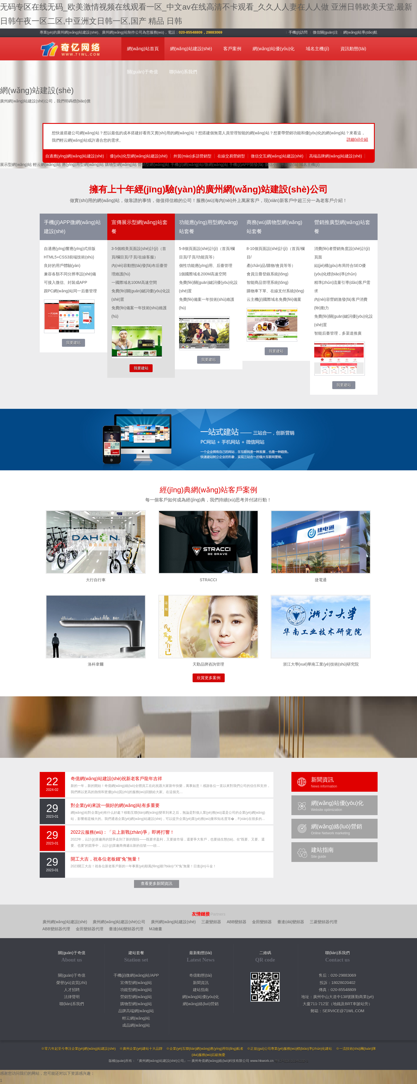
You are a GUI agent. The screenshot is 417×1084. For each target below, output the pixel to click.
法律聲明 (72, 997)
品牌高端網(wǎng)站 (136, 1011)
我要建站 (73, 343)
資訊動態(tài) (353, 48)
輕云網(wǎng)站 (47, 164)
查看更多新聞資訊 (156, 883)
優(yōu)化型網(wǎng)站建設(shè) (139, 156)
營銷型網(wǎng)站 (154, 164)
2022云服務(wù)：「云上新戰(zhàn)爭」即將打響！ (122, 832)
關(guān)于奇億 (142, 71)
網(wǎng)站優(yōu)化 (274, 48)
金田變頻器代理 (89, 929)
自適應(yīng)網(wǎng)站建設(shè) (74, 156)
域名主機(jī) (317, 48)
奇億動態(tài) (200, 975)
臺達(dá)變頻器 (290, 922)
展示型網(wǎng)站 (16, 164)
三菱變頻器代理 (323, 922)
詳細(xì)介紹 (357, 139)
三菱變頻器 (211, 922)
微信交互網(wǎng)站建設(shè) (277, 156)
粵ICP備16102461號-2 (291, 1061)
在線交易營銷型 (231, 156)
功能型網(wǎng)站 (136, 990)
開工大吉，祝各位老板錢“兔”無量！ (106, 859)
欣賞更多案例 (208, 677)
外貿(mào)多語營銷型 (192, 156)
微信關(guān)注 (326, 32)
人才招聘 (72, 990)
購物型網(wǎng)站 (121, 164)
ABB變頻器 (236, 922)
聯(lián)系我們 (183, 71)
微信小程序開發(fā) (281, 164)
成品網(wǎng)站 (136, 1025)
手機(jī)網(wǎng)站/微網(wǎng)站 (199, 164)
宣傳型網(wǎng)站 (136, 982)
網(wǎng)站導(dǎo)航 (360, 32)
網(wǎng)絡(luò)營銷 (200, 1004)
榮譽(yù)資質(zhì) (71, 982)
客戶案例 (232, 48)
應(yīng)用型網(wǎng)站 (83, 164)
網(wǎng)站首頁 (143, 48)
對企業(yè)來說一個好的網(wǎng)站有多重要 (115, 805)
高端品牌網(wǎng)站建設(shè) (335, 156)
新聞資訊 (201, 982)
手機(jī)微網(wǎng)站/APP (136, 975)
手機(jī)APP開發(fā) (246, 164)
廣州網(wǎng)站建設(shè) (65, 922)
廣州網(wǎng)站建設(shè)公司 (119, 922)
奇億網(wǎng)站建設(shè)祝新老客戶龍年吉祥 (116, 778)
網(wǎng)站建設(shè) (191, 48)
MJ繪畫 (155, 929)
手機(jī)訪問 (299, 32)
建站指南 (201, 990)
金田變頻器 (262, 922)
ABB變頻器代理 (56, 929)
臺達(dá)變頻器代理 (126, 929)
